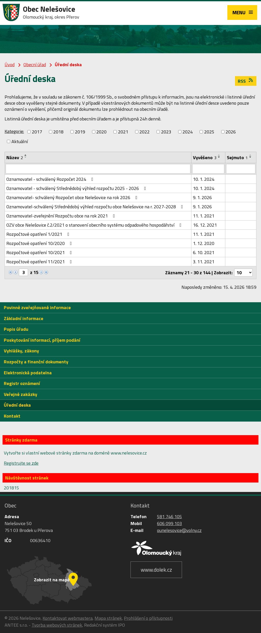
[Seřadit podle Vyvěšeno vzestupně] (219, 155)
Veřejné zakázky (20, 394)
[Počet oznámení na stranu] (243, 273)
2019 (80, 131)
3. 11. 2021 (203, 261)
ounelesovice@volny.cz (179, 530)
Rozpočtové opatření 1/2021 (38, 234)
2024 (187, 131)
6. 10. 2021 (203, 252)
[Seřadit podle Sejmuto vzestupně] (250, 155)
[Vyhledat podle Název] (98, 169)
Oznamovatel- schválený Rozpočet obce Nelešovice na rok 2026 (72, 197)
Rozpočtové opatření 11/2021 (40, 261)
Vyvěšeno (204, 157)
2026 (231, 131)
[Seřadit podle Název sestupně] (26, 157)
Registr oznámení (22, 383)
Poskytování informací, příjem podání (42, 340)
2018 (58, 131)
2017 (37, 131)
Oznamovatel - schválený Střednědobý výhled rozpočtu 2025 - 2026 (77, 188)
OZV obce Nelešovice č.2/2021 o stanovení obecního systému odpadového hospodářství (95, 225)
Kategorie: (14, 131)
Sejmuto (237, 157)
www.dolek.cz (156, 570)
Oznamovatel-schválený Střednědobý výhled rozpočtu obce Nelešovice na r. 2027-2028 (95, 206)
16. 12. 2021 (205, 225)
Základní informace (23, 318)
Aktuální (19, 141)
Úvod (10, 64)
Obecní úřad (34, 64)
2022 (144, 131)
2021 (123, 131)
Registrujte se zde (21, 463)
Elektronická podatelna (28, 372)
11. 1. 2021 (203, 215)
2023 (166, 131)
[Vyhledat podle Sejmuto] (240, 169)
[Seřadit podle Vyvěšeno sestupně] (219, 157)
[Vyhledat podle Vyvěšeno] (208, 169)
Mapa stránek (108, 618)
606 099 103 (169, 523)
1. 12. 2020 (203, 243)
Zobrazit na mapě (52, 579)
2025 (209, 131)
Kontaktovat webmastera (68, 618)
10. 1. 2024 (203, 179)
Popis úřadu (16, 329)
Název (14, 157)
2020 (101, 131)
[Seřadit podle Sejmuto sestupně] (250, 157)
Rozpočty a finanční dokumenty (36, 361)
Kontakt (12, 415)
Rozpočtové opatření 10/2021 (40, 252)
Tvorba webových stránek (57, 625)
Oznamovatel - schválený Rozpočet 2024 (50, 179)
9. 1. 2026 (202, 197)
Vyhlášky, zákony (21, 350)
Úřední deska (17, 405)
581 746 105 (169, 516)
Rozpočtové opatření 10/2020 (40, 243)
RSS (246, 81)
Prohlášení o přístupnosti (148, 618)
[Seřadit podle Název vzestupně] (26, 155)
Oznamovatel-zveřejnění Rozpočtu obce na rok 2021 (61, 215)
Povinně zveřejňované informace (37, 307)
